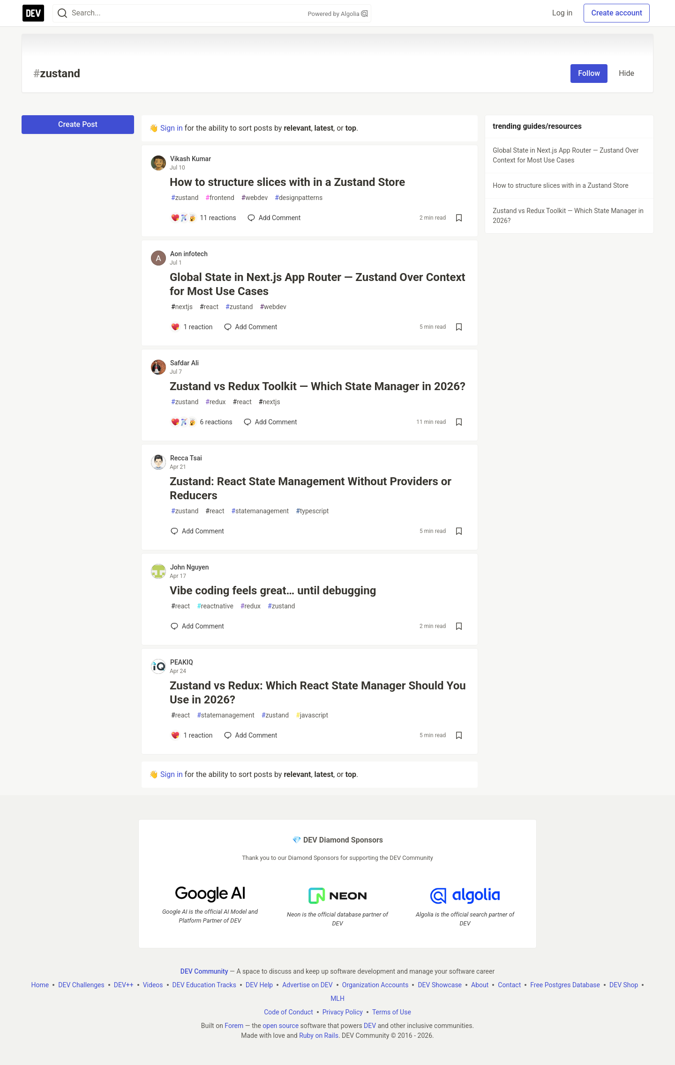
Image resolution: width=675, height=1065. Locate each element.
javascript (312, 715)
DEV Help (259, 985)
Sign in (171, 128)
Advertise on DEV (307, 985)
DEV (370, 1025)
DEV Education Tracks (204, 985)
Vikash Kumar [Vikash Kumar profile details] (190, 159)
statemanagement (260, 511)
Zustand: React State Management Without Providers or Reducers (310, 488)
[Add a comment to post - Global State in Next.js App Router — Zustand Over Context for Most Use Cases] (191, 326)
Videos (153, 985)
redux (215, 402)
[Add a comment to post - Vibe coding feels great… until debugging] (197, 626)
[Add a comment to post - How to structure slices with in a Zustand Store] (203, 217)
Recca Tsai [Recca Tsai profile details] (186, 458)
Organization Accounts (375, 985)
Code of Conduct (288, 1012)
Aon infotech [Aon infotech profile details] (189, 254)
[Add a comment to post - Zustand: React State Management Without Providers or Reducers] (197, 531)
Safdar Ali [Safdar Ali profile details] (184, 363)
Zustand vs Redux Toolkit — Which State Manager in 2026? (317, 386)
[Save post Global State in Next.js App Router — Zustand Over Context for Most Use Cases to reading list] (459, 327)
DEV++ (124, 985)
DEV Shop (623, 985)
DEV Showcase (440, 985)
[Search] (62, 13)
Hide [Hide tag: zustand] (626, 73)
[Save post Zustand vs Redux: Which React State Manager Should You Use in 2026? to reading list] (459, 735)
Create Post (78, 124)
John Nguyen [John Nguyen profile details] (189, 567)
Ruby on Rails (318, 1035)
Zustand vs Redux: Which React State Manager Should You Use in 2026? (318, 692)
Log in (562, 12)
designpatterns (298, 198)
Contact (509, 985)
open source (280, 1025)
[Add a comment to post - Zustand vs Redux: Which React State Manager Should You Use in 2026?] (191, 735)
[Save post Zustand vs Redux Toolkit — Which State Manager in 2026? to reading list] (459, 422)
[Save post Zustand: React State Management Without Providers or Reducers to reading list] (459, 531)
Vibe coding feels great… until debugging (273, 590)
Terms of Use (391, 1012)
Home (40, 985)
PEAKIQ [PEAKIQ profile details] (181, 662)
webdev (254, 198)
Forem (234, 1025)
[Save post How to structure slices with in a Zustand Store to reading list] (459, 217)
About (479, 985)
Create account (616, 12)
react (209, 307)
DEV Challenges (81, 985)
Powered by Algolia (338, 13)
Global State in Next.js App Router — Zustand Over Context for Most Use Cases (317, 284)
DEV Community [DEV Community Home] (204, 971)
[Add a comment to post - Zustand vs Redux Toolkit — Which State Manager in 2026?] (201, 422)
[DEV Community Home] (33, 13)
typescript (312, 511)
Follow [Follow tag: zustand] (589, 73)
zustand (184, 198)
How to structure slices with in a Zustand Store (287, 182)
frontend (219, 198)
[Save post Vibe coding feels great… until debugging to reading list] (459, 626)
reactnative (215, 606)
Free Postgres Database (565, 985)
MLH (337, 998)
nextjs (182, 307)
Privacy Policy (342, 1012)
